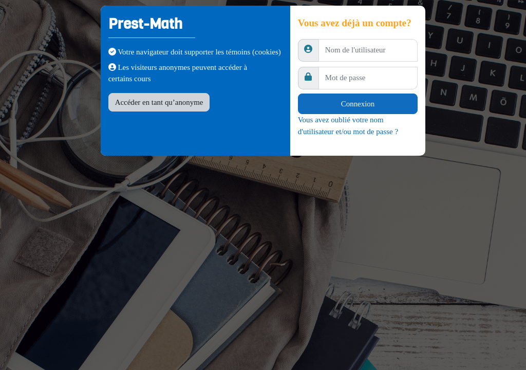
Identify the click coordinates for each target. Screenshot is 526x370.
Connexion (357, 104)
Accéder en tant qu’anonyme (159, 102)
